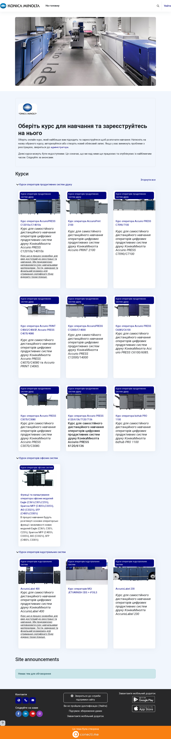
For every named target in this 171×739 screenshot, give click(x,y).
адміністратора (59, 147)
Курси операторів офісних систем (38, 458)
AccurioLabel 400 (30, 588)
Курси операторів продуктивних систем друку (45, 184)
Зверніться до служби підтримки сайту (85, 697)
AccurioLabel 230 (125, 588)
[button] (158, 6)
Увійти (167, 5)
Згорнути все (148, 179)
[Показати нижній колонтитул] (2, 723)
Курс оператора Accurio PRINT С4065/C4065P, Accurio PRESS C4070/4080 (38, 330)
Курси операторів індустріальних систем (42, 552)
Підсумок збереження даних (85, 710)
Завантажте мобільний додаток (85, 716)
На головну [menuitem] (52, 5)
